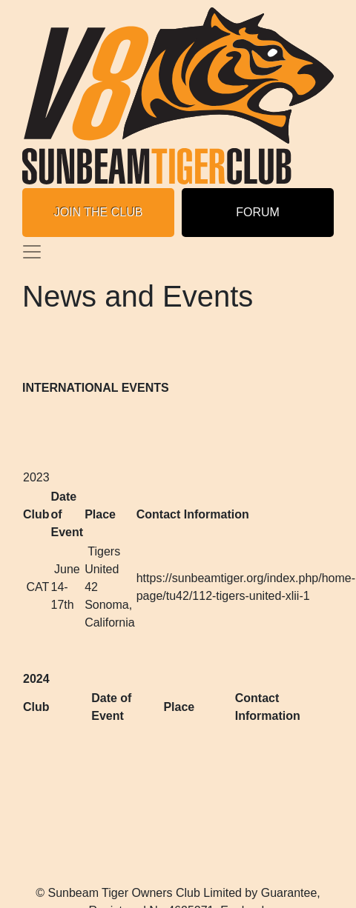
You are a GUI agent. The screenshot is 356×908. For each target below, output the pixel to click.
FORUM (258, 212)
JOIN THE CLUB (98, 212)
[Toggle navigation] (32, 252)
